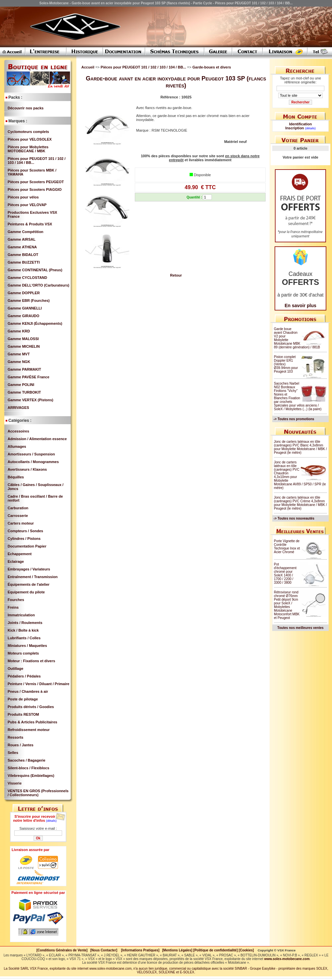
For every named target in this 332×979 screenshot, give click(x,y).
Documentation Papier (27, 546)
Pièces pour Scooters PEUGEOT (36, 182)
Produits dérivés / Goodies (31, 707)
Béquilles (16, 477)
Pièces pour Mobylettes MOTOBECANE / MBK (28, 149)
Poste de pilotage (23, 699)
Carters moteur (21, 523)
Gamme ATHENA (22, 247)
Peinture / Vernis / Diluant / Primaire (38, 684)
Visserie (15, 783)
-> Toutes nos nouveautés (294, 518)
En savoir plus (300, 305)
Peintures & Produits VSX (30, 224)
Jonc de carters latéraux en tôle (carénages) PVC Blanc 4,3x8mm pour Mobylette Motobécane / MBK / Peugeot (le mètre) (300, 447)
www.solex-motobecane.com (287, 959)
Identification (300, 124)
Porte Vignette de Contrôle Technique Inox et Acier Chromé (287, 546)
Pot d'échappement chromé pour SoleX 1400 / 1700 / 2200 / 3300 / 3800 (285, 573)
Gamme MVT (19, 354)
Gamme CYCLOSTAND (27, 278)
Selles (13, 753)
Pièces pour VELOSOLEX (30, 139)
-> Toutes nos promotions (294, 419)
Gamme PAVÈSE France (28, 377)
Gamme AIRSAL (22, 239)
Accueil (87, 67)
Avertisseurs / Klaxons (27, 469)
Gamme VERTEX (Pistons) (30, 400)
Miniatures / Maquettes (27, 646)
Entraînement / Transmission (32, 577)
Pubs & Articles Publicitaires (32, 722)
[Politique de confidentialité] (215, 950)
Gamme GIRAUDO (23, 316)
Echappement (20, 554)
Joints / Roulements (25, 623)
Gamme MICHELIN (24, 346)
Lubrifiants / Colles (24, 638)
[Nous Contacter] (103, 950)
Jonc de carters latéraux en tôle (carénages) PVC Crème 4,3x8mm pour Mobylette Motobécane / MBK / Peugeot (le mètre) (300, 503)
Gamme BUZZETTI (24, 262)
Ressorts (15, 737)
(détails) (51, 820)
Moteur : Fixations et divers (31, 661)
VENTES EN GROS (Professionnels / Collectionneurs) (38, 793)
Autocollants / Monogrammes (33, 462)
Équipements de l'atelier (28, 584)
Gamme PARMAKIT (24, 369)
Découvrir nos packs (25, 108)
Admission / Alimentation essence (37, 439)
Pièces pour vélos (23, 197)
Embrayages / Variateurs (29, 569)
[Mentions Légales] (177, 950)
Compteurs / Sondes (25, 531)
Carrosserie (18, 516)
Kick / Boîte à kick (23, 630)
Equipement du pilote (26, 592)
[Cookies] (246, 950)
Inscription (294, 128)
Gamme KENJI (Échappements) (35, 323)
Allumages (17, 446)
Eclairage (16, 561)
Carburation (18, 508)
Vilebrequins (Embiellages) (31, 776)
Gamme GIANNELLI (25, 308)
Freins (13, 607)
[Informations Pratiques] (140, 950)
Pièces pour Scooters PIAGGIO (35, 189)
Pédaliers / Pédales (24, 676)
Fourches (16, 600)
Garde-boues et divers (211, 67)
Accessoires (18, 431)
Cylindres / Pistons (24, 539)
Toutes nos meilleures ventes (300, 628)
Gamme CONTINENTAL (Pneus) (35, 270)
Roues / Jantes (21, 745)
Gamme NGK (19, 362)
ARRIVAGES (18, 408)
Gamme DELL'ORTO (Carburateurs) (38, 285)
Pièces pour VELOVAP (27, 205)
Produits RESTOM (23, 714)
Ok (38, 838)
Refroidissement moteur (29, 730)
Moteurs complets (23, 653)
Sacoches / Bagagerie (26, 760)
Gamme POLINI (21, 385)
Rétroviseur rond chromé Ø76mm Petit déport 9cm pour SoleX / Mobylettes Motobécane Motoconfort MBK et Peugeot (286, 605)
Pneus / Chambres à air (28, 691)
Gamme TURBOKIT (24, 392)
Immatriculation (21, 615)
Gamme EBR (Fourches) (29, 301)
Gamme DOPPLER (24, 293)
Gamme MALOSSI (23, 339)
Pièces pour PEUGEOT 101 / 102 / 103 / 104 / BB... (144, 67)
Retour (176, 275)
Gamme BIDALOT (23, 255)
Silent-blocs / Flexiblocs (28, 768)
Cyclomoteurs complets (28, 132)
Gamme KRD (19, 331)
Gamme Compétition (25, 232)
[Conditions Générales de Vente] (63, 950)
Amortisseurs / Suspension (31, 454)
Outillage (15, 669)
